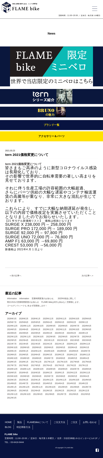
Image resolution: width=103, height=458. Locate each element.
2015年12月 (72, 372)
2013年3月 (47, 390)
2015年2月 (23, 380)
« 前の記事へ (15, 275)
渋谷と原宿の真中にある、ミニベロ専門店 (24, 4)
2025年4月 (47, 322)
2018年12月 (72, 354)
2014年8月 (11, 383)
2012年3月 (11, 398)
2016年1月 (59, 372)
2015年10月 (12, 376)
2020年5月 (60, 347)
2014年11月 (61, 380)
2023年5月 (35, 333)
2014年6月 (35, 383)
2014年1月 (11, 387)
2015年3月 (11, 380)
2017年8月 (86, 362)
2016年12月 (12, 369)
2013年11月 (37, 387)
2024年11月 (25, 326)
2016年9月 (51, 369)
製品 (19, 422)
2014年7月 (23, 383)
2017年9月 (74, 362)
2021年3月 (35, 344)
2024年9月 (51, 326)
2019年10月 (49, 351)
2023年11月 (61, 329)
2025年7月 (11, 322)
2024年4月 (23, 329)
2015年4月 (84, 376)
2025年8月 (86, 318)
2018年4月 (84, 358)
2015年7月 (48, 376)
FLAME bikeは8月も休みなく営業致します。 (61, 302)
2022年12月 (12, 336)
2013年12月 (24, 387)
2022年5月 (11, 340)
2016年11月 (25, 369)
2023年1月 (83, 333)
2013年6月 (11, 390)
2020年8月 (36, 347)
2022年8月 (62, 336)
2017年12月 (36, 362)
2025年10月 (74, 318)
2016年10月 (38, 369)
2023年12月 (48, 329)
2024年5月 (11, 329)
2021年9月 (74, 340)
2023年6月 (23, 333)
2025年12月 (48, 318)
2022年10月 (38, 336)
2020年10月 (12, 347)
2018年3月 (11, 362)
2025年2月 (71, 322)
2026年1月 (35, 318)
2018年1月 (23, 362)
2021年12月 (36, 340)
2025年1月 (83, 322)
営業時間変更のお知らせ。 (43, 298)
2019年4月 (35, 354)
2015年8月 (36, 376)
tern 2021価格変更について (23, 164)
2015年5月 (72, 376)
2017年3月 (59, 365)
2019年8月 (73, 351)
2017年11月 (49, 362)
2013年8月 (74, 387)
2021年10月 (62, 340)
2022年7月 (74, 336)
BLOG (8, 427)
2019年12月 (36, 351)
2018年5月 (72, 358)
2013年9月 (62, 387)
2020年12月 (72, 344)
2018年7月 (48, 358)
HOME (8, 422)
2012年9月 (37, 394)
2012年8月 (49, 394)
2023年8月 (11, 333)
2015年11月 (85, 372)
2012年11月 (12, 394)
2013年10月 (50, 387)
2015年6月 (60, 376)
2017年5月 (35, 365)
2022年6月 (86, 336)
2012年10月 (25, 394)
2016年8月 (62, 369)
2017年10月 (62, 362)
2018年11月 (85, 354)
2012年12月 (84, 390)
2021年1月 (59, 344)
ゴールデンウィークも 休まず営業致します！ (27, 306)
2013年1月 (71, 390)
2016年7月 (74, 369)
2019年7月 (85, 351)
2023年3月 (59, 333)
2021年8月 (86, 340)
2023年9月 (86, 329)
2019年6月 (11, 354)
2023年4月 (47, 333)
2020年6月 (48, 347)
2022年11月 (25, 336)
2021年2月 (47, 344)
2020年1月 (23, 351)
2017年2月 (71, 365)
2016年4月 (23, 372)
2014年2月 (83, 383)
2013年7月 (86, 387)
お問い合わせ (90, 422)
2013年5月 (23, 390)
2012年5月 (85, 394)
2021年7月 (11, 344)
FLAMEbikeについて (37, 422)
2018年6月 (60, 358)
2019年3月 (47, 354)
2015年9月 (25, 376)
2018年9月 (25, 358)
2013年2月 (59, 390)
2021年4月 (23, 344)
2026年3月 (11, 318)
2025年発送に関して (67, 298)
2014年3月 (71, 383)
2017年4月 (47, 365)
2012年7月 (61, 394)
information (12, 298)
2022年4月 (23, 340)
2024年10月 (38, 326)
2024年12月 (12, 326)
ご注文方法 (59, 422)
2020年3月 (84, 347)
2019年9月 (61, 351)
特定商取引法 (23, 427)
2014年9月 (86, 380)
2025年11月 (61, 318)
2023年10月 (74, 329)
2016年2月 (47, 372)
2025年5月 (35, 322)
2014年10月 (74, 380)
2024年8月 (62, 326)
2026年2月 (23, 318)
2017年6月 (23, 365)
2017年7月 (11, 365)
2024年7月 (74, 326)
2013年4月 (35, 390)
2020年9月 (25, 347)
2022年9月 (51, 336)
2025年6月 (23, 322)
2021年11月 (49, 340)
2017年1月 (83, 365)
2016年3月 (35, 372)
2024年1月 (35, 329)
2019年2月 (59, 354)
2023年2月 (71, 333)
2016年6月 (86, 369)
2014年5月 (47, 383)
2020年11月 (85, 344)
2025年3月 (59, 322)
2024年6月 (86, 326)
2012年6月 (73, 394)
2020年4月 (72, 347)
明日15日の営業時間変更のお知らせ (23, 302)
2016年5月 (11, 372)
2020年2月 (11, 351)
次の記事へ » (87, 275)
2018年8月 (36, 358)
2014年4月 (59, 383)
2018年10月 (12, 358)
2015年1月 (35, 380)
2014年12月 (48, 380)
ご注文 (74, 422)
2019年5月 (23, 354)
